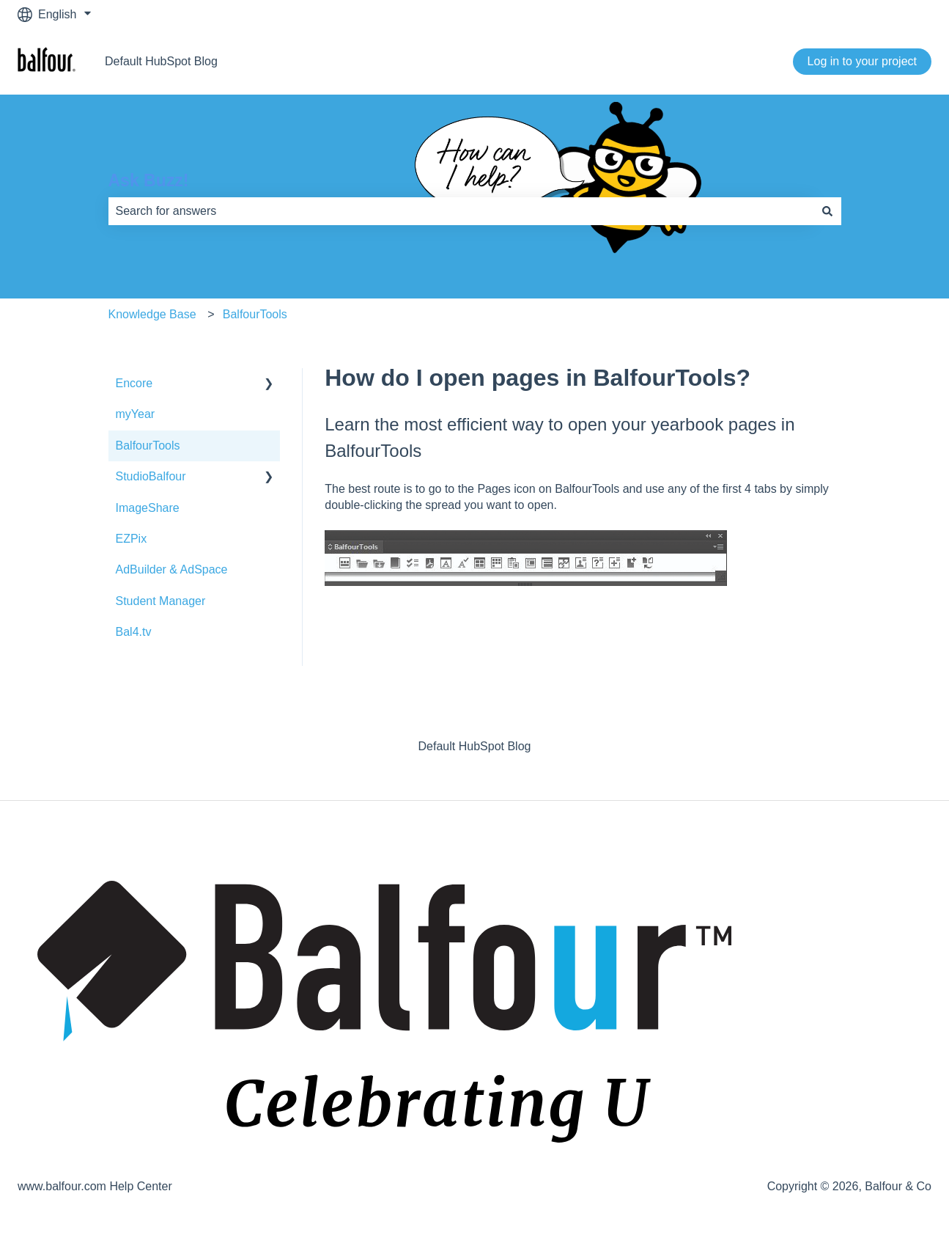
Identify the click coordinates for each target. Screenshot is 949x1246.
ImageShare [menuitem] (148, 508)
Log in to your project (862, 61)
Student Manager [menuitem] (161, 601)
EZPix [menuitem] (131, 538)
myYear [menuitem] (135, 414)
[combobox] (460, 211)
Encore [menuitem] (134, 383)
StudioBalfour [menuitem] (151, 476)
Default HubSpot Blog (161, 61)
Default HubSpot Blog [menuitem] (474, 746)
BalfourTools (255, 314)
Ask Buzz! (148, 180)
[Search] (827, 211)
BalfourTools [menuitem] (148, 445)
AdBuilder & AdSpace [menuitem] (172, 569)
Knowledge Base (152, 314)
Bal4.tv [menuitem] (134, 632)
